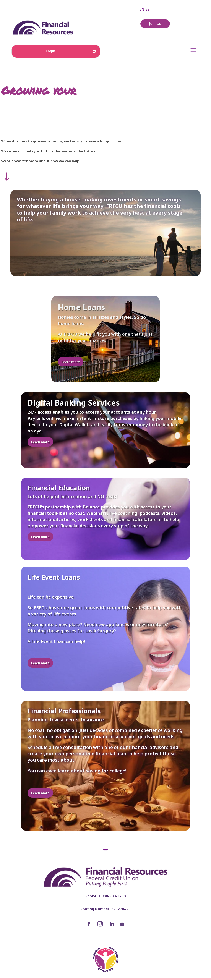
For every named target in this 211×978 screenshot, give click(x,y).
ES (147, 9)
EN (141, 9)
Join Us (155, 23)
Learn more (71, 361)
